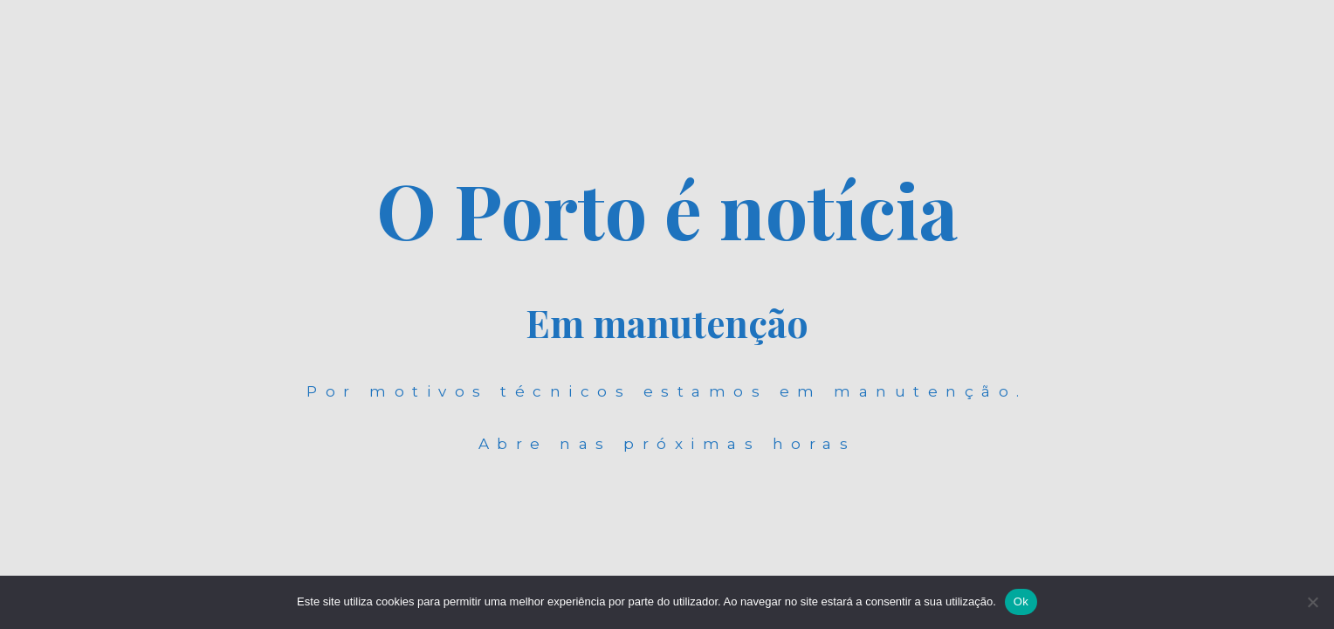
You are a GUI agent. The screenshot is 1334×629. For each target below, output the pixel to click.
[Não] (1312, 602)
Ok (1021, 601)
